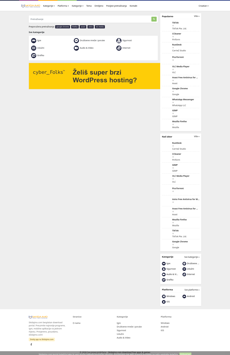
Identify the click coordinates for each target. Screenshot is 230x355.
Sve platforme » (192, 289)
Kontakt (133, 5)
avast (83, 26)
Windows (168, 296)
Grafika (37, 55)
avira (91, 26)
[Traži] (154, 19)
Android (188, 296)
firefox (75, 26)
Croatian (201, 5)
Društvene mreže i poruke (89, 40)
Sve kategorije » (191, 257)
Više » (196, 16)
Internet (123, 47)
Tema (89, 5)
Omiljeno (98, 5)
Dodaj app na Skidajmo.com (42, 339)
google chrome (62, 26)
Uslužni (37, 47)
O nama (76, 323)
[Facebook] (31, 343)
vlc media (100, 26)
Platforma (62, 5)
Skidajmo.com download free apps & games (129, 352)
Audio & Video (83, 47)
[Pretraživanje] (90, 19)
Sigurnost (124, 40)
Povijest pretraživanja (116, 5)
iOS (166, 302)
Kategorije (48, 5)
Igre (36, 40)
